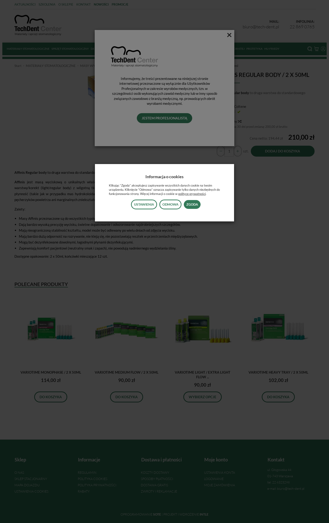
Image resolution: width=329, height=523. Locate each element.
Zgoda (192, 204)
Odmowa (170, 204)
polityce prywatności (192, 194)
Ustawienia (144, 204)
